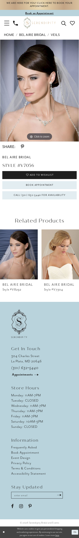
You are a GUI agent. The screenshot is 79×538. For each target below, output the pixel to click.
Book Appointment (40, 185)
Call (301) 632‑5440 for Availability (40, 195)
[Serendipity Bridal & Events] (39, 23)
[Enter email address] (37, 495)
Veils (55, 35)
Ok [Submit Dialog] (75, 532)
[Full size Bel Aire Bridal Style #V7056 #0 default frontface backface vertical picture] (39, 90)
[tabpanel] (39, 90)
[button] (6, 22)
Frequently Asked (24, 447)
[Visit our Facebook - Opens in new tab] (12, 506)
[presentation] (19, 254)
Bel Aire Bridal (32, 35)
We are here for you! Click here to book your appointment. (39, 5)
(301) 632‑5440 (25, 367)
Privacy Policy (21, 463)
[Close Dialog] (4, 532)
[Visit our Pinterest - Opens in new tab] (30, 506)
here (57, 535)
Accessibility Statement (28, 474)
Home (9, 35)
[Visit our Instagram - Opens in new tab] (21, 506)
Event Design (20, 458)
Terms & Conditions (26, 468)
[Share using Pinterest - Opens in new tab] (22, 146)
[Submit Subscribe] (59, 495)
